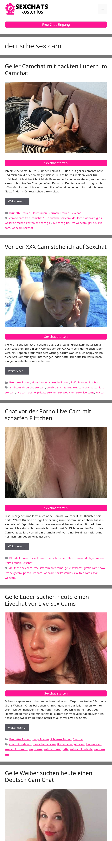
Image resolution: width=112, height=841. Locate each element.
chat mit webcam (20, 744)
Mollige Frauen (94, 558)
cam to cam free (19, 218)
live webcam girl (81, 223)
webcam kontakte (81, 749)
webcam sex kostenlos (58, 573)
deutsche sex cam (59, 218)
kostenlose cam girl (38, 223)
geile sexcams (74, 568)
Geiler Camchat (15, 223)
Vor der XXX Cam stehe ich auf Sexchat (56, 246)
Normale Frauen (58, 213)
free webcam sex (78, 387)
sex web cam (66, 392)
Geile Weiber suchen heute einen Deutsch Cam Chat (48, 776)
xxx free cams (83, 573)
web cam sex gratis (56, 749)
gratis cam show (94, 568)
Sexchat (76, 213)
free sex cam (42, 568)
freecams (57, 568)
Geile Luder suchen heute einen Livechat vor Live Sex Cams (47, 600)
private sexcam (47, 392)
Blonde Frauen (18, 558)
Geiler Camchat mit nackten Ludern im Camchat (56, 69)
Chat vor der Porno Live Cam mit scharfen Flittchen (48, 414)
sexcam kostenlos (16, 749)
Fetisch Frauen (57, 558)
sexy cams (35, 749)
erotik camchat (56, 387)
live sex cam (93, 744)
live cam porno (26, 392)
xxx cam (101, 392)
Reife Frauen (79, 382)
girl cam (79, 744)
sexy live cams (85, 392)
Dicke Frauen (38, 558)
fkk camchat (65, 744)
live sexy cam (13, 573)
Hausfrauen (39, 213)
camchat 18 (39, 218)
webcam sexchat (22, 228)
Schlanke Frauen (61, 739)
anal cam (15, 387)
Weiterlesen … (18, 202)
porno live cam (32, 573)
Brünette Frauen (19, 213)
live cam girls (61, 223)
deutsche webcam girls (87, 218)
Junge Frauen (40, 739)
